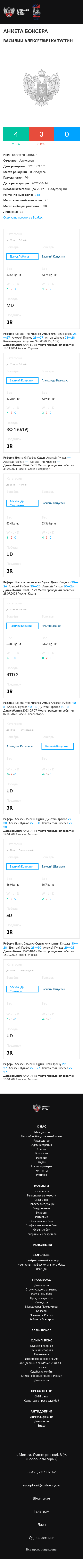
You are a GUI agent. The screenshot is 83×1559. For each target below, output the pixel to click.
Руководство (41, 1140)
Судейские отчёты (41, 1371)
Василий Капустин (53, 256)
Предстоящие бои (41, 1298)
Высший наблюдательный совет (41, 1136)
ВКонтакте (41, 1498)
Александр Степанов (17, 989)
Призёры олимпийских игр (42, 1260)
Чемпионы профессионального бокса (41, 1264)
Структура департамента (41, 1289)
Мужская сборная (41, 1345)
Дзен (41, 1524)
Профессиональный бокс (41, 1225)
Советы (41, 1149)
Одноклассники (41, 1537)
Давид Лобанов (20, 256)
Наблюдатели (41, 1132)
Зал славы (41, 1255)
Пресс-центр (41, 1391)
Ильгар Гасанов (51, 625)
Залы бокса (42, 1330)
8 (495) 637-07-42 (42, 1472)
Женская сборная (41, 1350)
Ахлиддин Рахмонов (19, 746)
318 (37, 194)
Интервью (41, 1216)
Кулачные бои (41, 1229)
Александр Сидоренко (17, 503)
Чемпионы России (41, 1315)
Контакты (42, 1170)
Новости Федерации (41, 1204)
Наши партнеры (41, 1166)
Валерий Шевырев (53, 866)
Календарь (41, 1302)
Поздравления (41, 1208)
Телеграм (41, 1511)
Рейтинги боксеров (41, 1319)
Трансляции (41, 1244)
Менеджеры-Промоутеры (41, 1306)
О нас (41, 1126)
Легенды (41, 1269)
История (41, 1157)
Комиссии (41, 1153)
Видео (41, 1425)
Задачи (41, 1162)
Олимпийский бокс (41, 1221)
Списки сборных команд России (41, 1375)
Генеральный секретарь (41, 1234)
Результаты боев (41, 1293)
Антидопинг (41, 1411)
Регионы (41, 1174)
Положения (41, 1354)
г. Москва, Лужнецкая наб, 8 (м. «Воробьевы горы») (41, 1456)
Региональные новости (41, 1195)
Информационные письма (41, 1358)
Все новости (41, 1191)
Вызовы (41, 1367)
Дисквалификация (41, 1416)
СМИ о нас (41, 1199)
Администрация (41, 1144)
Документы (41, 1285)
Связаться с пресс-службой (41, 1400)
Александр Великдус (55, 380)
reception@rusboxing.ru (41, 1485)
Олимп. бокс (41, 1340)
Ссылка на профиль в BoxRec (23, 217)
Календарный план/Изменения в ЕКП (41, 1363)
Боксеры (41, 1310)
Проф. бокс (41, 1279)
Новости (41, 1185)
